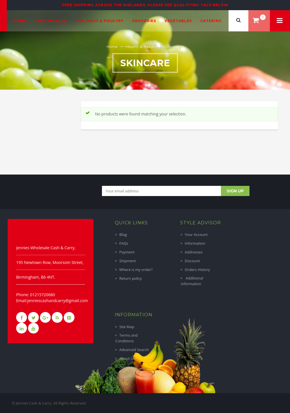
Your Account (196, 234)
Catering (211, 21)
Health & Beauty (141, 46)
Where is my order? (135, 269)
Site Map (126, 326)
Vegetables (178, 21)
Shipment (127, 260)
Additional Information (192, 281)
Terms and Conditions (126, 338)
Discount (192, 260)
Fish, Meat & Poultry (99, 21)
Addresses (193, 252)
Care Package (50, 21)
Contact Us (128, 367)
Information (195, 243)
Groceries (144, 21)
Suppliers (127, 375)
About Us (127, 358)
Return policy (130, 278)
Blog (123, 234)
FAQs (123, 243)
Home (19, 21)
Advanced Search (134, 349)
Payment (127, 252)
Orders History (197, 269)
